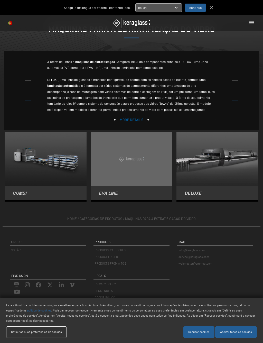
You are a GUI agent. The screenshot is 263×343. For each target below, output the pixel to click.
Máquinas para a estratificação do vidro (160, 219)
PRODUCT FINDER (106, 256)
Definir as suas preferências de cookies (36, 332)
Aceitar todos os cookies (236, 332)
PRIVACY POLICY (105, 284)
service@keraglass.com (194, 256)
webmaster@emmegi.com (195, 263)
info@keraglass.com (192, 250)
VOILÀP (16, 250)
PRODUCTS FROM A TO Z (110, 263)
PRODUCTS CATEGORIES (110, 250)
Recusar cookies (199, 332)
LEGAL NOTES (104, 291)
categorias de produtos (101, 219)
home (72, 219)
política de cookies (39, 310)
